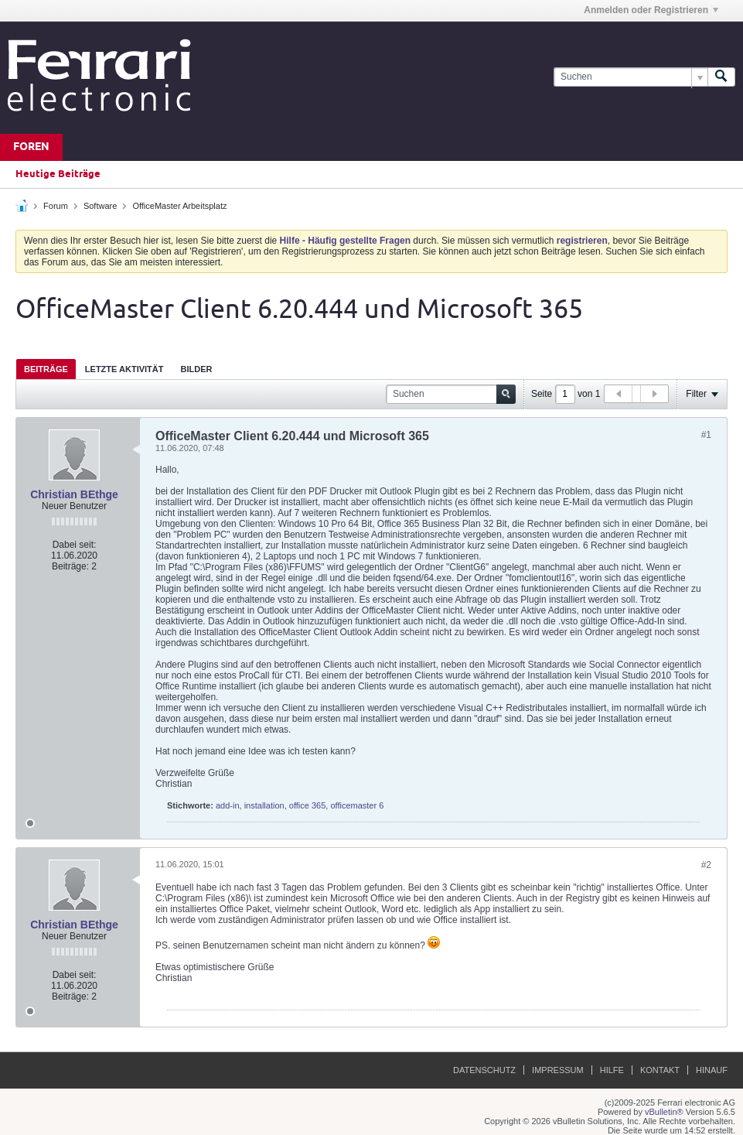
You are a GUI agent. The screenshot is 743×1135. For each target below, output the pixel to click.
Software (100, 205)
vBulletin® (664, 1111)
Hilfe (612, 1070)
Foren (31, 147)
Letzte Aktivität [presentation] (124, 369)
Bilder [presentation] (196, 369)
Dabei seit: (75, 544)
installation (264, 805)
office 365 (307, 805)
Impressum (558, 1070)
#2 (706, 865)
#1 (706, 434)
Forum (55, 205)
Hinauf (712, 1070)
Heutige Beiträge (58, 174)
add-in (228, 805)
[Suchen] (630, 77)
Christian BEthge (74, 494)
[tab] (46, 368)
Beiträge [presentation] (46, 369)
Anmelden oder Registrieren (651, 10)
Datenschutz (484, 1070)
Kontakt (660, 1070)
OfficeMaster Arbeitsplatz (179, 205)
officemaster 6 (356, 805)
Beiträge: (70, 566)
